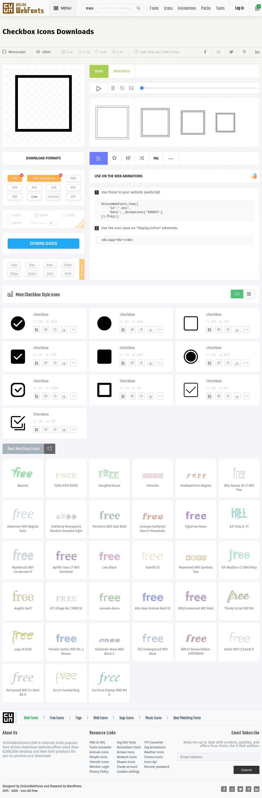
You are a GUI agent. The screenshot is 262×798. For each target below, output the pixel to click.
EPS (34, 187)
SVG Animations (44, 178)
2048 (67, 274)
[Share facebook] (206, 52)
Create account (127, 767)
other (46, 52)
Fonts (154, 8)
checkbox (41, 314)
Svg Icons (26, 9)
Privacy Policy (99, 771)
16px (14, 265)
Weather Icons (154, 752)
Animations (187, 8)
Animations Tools (129, 747)
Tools (220, 8)
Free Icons (57, 718)
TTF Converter (153, 742)
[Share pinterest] (243, 52)
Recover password (156, 767)
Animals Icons (99, 752)
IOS (73, 197)
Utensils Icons (99, 762)
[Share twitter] (230, 52)
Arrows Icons (126, 752)
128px (68, 265)
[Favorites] (55, 329)
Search (138, 8)
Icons (168, 8)
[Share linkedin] (254, 52)
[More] (73, 329)
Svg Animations (155, 747)
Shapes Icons (126, 762)
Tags (78, 718)
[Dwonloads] (64, 329)
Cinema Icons (153, 757)
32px (32, 265)
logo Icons (126, 718)
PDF (15, 187)
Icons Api (150, 762)
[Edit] (45, 329)
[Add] (36, 329)
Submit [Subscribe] (246, 770)
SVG (14, 178)
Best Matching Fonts (187, 718)
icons (89, 8)
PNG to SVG (97, 742)
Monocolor (17, 52)
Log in (239, 8)
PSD (73, 187)
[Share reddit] (217, 52)
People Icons (98, 757)
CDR (54, 187)
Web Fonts (31, 718)
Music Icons (153, 718)
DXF (14, 197)
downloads (43, 243)
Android (53, 197)
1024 (50, 274)
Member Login (99, 767)
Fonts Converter (100, 747)
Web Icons (100, 718)
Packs (206, 8)
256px (14, 274)
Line (34, 197)
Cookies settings (128, 771)
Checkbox (127, 381)
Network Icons (127, 757)
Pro (156, 159)
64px (50, 265)
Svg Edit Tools (126, 742)
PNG (73, 178)
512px (32, 274)
